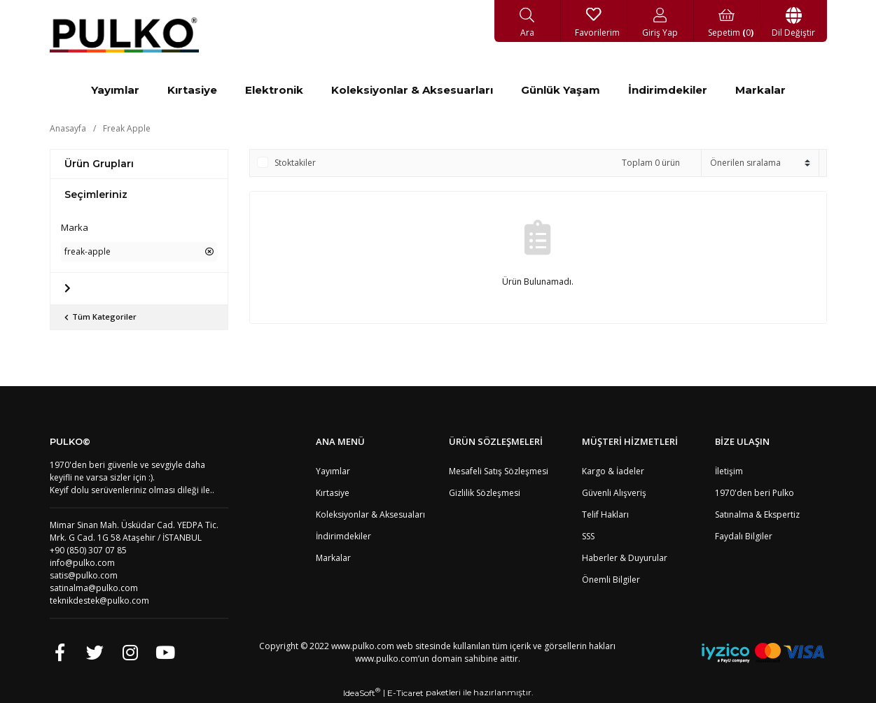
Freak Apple (127, 128)
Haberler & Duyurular (624, 558)
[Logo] (124, 34)
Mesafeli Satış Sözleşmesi (498, 471)
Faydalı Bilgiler (743, 536)
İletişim (729, 471)
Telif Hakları (605, 514)
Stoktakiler (295, 163)
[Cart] (727, 21)
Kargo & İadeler (613, 471)
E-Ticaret (405, 693)
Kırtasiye (332, 493)
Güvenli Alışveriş (614, 493)
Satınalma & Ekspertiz (757, 514)
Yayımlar (333, 471)
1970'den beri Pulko (754, 493)
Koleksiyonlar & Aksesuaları (370, 514)
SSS (588, 536)
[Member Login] (660, 21)
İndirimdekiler (343, 536)
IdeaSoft (361, 692)
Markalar (333, 558)
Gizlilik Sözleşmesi (484, 493)
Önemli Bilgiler (611, 579)
